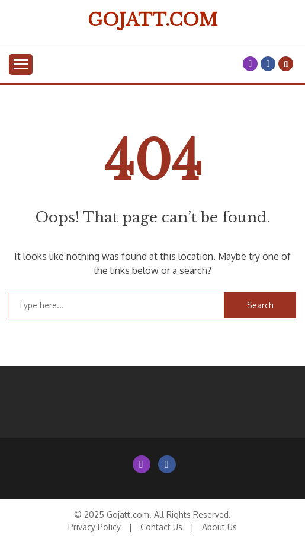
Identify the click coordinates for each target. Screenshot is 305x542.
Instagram (250, 63)
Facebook (268, 63)
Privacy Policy (94, 527)
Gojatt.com (152, 20)
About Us (219, 527)
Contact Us (161, 527)
